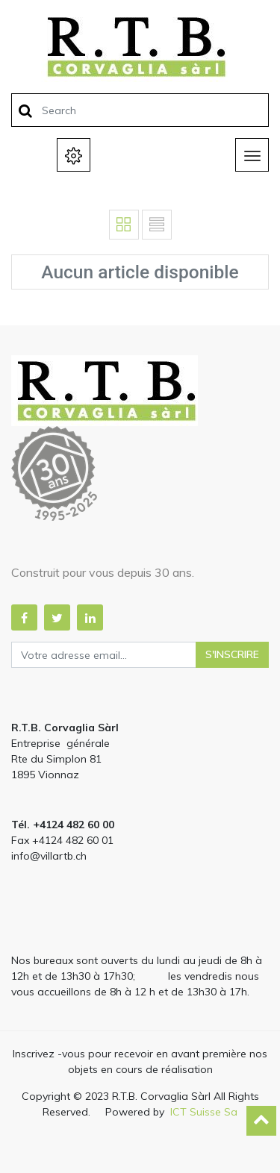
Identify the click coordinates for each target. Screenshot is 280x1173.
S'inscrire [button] (232, 654)
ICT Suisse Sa (203, 1112)
